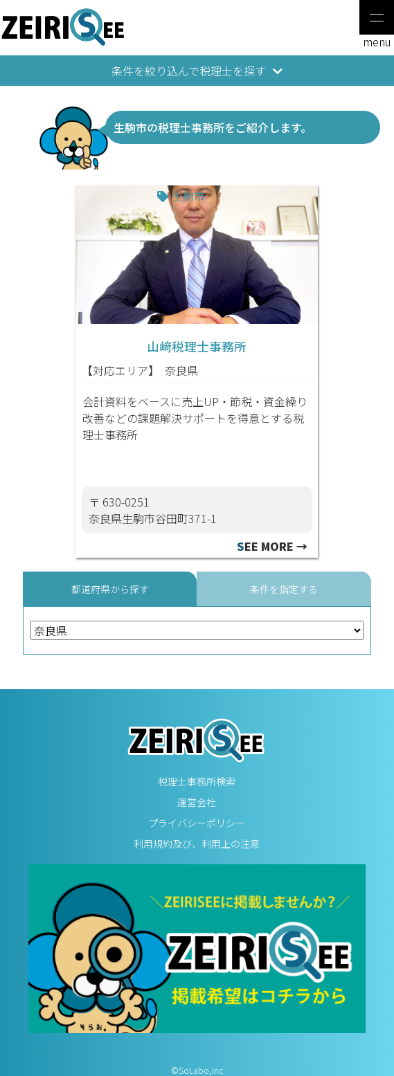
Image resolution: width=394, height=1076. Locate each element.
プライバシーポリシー (196, 823)
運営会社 (196, 802)
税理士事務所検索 (196, 781)
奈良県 (181, 370)
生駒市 (188, 196)
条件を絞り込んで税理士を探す (197, 70)
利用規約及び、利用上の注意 (197, 843)
